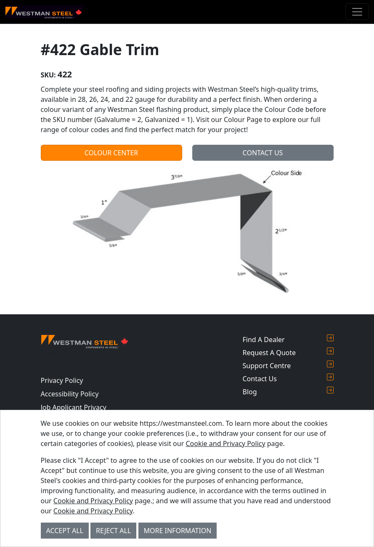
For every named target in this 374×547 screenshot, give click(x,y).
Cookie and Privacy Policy (225, 443)
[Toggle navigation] (357, 11)
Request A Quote (288, 352)
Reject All (113, 530)
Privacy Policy (62, 380)
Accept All (64, 530)
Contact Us (263, 152)
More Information (178, 530)
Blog (288, 391)
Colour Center (111, 152)
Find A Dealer (288, 339)
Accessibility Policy (70, 393)
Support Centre (288, 365)
